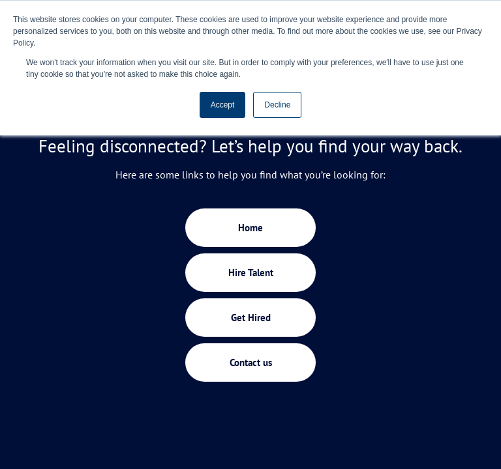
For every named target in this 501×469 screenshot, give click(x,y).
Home (250, 227)
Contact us (251, 362)
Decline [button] (277, 104)
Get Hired (251, 317)
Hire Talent (250, 272)
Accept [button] (223, 104)
